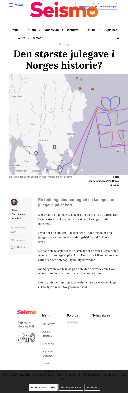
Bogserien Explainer (47, 353)
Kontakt (21, 240)
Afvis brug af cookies (71, 387)
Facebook (72, 322)
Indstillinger (92, 387)
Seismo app (48, 343)
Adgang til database (47, 333)
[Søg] (117, 38)
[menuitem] (15, 30)
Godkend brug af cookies (43, 387)
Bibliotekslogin (108, 6)
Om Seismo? (48, 324)
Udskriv (21, 247)
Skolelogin (84, 6)
